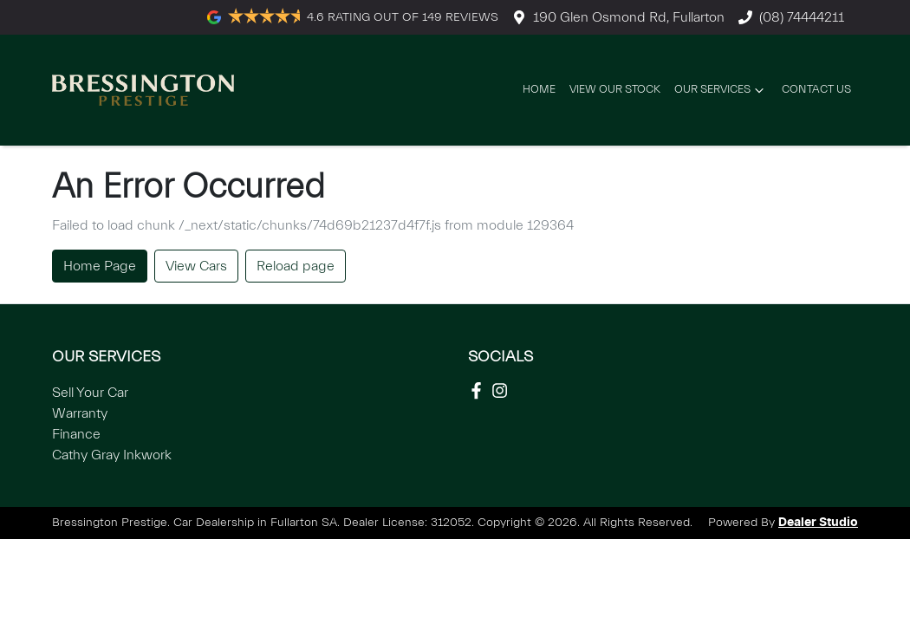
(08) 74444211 (801, 17)
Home (539, 89)
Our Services (721, 90)
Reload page (296, 266)
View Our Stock (614, 89)
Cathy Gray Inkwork (112, 455)
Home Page (99, 266)
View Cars (196, 266)
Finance (76, 434)
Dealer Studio (818, 523)
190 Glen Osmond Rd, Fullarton (629, 17)
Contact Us (816, 89)
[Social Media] (479, 390)
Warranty (79, 413)
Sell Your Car (90, 392)
